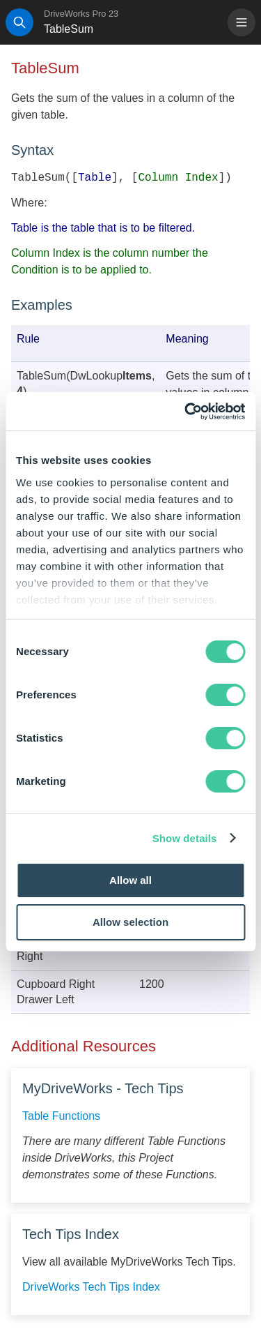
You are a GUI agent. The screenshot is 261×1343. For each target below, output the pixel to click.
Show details (184, 838)
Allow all (130, 880)
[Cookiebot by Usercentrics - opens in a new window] (186, 412)
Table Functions (61, 1116)
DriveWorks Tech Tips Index (91, 1287)
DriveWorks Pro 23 (81, 13)
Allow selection (130, 922)
